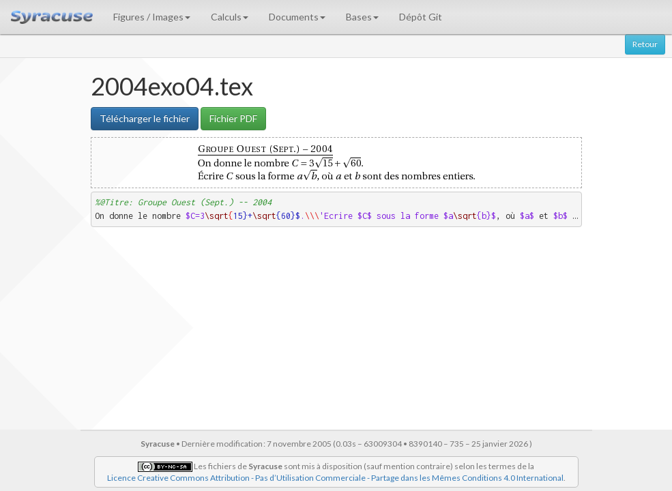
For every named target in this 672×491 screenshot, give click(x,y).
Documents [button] (297, 17)
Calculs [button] (229, 17)
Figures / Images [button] (151, 17)
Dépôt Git (420, 17)
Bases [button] (362, 17)
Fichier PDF (233, 118)
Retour (645, 44)
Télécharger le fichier (145, 118)
